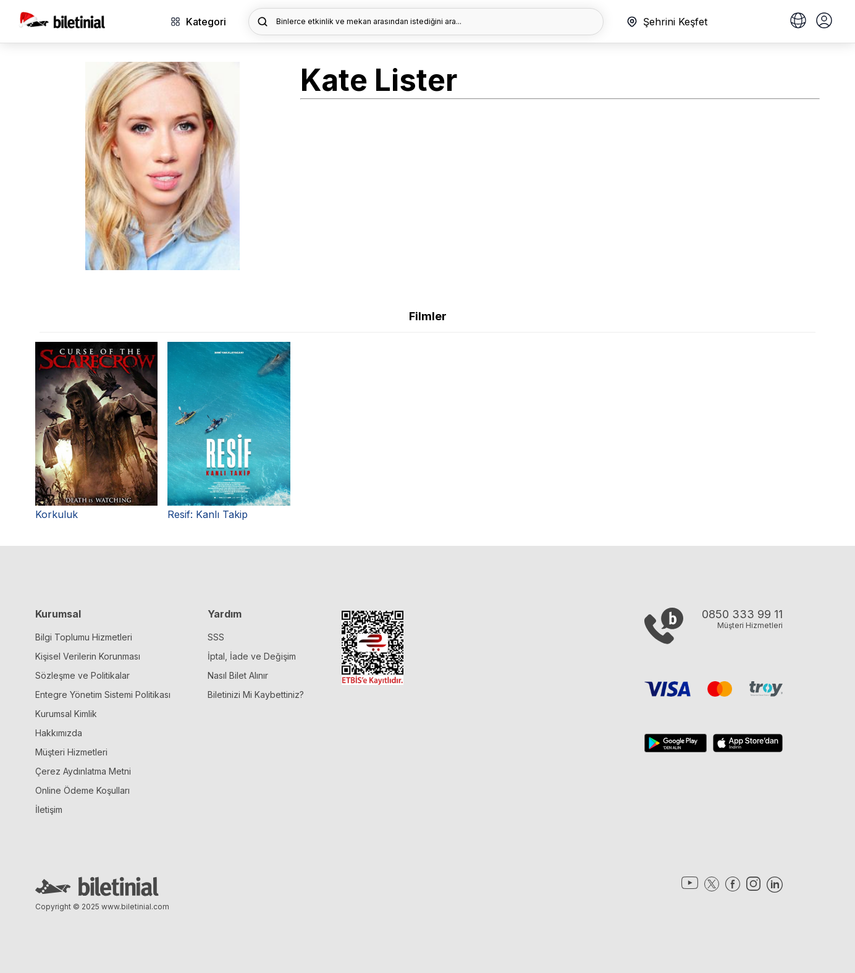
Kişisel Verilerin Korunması (87, 656)
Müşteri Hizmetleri (71, 752)
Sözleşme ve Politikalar (82, 675)
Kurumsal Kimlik (66, 713)
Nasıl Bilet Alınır (238, 675)
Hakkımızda (58, 733)
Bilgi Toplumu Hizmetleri (83, 637)
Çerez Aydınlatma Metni (83, 771)
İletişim (48, 809)
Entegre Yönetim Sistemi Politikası (103, 694)
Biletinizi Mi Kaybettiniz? (256, 694)
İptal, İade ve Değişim (252, 656)
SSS (216, 637)
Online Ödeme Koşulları (82, 790)
